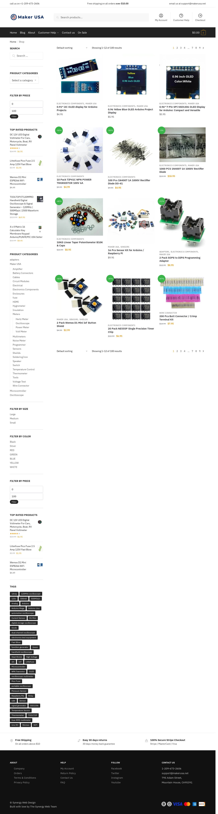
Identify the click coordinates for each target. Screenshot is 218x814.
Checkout (200, 17)
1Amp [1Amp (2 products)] (14, 593)
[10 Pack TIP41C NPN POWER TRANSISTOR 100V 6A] (80, 150)
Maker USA (91, 103)
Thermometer (20, 373)
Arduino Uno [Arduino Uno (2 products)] (34, 608)
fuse (15, 297)
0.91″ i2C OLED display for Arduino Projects (77, 108)
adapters (164, 252)
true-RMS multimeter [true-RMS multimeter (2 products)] (21, 720)
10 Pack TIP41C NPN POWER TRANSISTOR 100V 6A (74, 181)
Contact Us (66, 777)
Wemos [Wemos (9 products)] (25, 725)
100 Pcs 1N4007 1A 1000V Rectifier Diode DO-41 (129, 182)
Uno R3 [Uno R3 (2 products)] (15, 725)
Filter (14, 116)
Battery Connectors (23, 273)
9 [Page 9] (199, 47)
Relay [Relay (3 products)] (30, 696)
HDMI (16, 301)
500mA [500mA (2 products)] (23, 598)
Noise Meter (19, 340)
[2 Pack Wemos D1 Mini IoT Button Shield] (80, 296)
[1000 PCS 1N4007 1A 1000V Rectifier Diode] (182, 144)
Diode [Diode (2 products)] (14, 627)
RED (12, 450)
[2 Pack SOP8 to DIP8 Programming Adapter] (182, 223)
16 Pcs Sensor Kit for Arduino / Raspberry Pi (126, 251)
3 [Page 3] (180, 47)
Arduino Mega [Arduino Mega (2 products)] (18, 608)
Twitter (115, 773)
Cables (16, 277)
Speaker (17, 361)
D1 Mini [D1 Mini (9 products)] (32, 618)
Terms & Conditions (25, 777)
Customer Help (181, 17)
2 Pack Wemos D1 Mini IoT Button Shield (76, 324)
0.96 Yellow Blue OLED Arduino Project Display (130, 111)
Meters (16, 314)
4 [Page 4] (184, 47)
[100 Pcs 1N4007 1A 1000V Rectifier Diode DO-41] (131, 150)
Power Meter (22, 327)
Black (13, 441)
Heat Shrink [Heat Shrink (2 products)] (17, 657)
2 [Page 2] (177, 47)
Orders (18, 773)
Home (13, 41)
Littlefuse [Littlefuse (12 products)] (30, 661)
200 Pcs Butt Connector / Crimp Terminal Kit (178, 318)
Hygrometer (19, 305)
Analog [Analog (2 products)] (15, 603)
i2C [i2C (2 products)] (13, 661)
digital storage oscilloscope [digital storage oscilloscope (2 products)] (24, 623)
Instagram (117, 777)
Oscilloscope (22, 323)
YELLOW (14, 462)
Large (13, 414)
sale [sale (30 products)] (13, 700)
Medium (14, 418)
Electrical (18, 285)
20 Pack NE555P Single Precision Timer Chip (131, 330)
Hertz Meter (22, 319)
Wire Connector (168, 313)
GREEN (13, 454)
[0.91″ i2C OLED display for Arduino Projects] (80, 77)
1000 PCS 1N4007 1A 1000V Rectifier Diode (181, 170)
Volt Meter (21, 331)
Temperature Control (24, 369)
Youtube (116, 782)
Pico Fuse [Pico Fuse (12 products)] (16, 681)
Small (13, 422)
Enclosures (18, 293)
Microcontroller (18, 390)
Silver (13, 445)
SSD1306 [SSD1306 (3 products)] (34, 705)
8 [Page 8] (196, 47)
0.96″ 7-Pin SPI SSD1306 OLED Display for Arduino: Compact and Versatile (182, 108)
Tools (15, 377)
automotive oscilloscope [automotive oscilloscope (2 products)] (23, 613)
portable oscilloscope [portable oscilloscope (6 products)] (21, 686)
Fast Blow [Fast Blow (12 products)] (16, 642)
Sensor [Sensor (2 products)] (22, 700)
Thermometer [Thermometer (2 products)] (18, 715)
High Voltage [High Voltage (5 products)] (31, 657)
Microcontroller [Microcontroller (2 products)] (18, 666)
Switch (16, 365)
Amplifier (17, 268)
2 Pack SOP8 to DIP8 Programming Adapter (179, 259)
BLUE (12, 458)
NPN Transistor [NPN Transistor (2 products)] (18, 671)
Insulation (18, 309)
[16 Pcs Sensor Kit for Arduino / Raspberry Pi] (131, 221)
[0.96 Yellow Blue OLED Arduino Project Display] (131, 78)
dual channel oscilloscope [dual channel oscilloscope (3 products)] (23, 632)
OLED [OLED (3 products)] (31, 671)
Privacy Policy (21, 782)
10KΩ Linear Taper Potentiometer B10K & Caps (80, 243)
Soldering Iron (20, 356)
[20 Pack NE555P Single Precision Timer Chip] (131, 299)
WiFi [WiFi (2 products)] (35, 725)
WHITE (13, 467)
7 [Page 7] (192, 47)
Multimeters (19, 336)
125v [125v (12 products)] (14, 598)
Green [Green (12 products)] (35, 647)
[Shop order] (72, 48)
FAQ (62, 782)
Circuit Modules (21, 281)
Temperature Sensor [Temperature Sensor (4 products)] (21, 710)
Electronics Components (70, 103)
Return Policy (68, 773)
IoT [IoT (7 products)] (20, 661)
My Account (161, 17)
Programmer (19, 344)
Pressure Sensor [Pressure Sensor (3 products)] (19, 691)
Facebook (116, 768)
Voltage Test (19, 381)
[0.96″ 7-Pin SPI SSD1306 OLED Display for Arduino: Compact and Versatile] (182, 77)
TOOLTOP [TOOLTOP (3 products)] (32, 715)
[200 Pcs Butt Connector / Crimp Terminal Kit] (182, 293)
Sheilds (84, 319)
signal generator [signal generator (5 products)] (19, 705)
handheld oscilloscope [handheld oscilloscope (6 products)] (22, 652)
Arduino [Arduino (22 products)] (25, 603)
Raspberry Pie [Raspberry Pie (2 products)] (18, 696)
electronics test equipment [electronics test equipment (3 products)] (24, 637)
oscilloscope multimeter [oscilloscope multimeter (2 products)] (22, 676)
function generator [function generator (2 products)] (20, 647)
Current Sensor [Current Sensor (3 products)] (18, 618)
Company (19, 768)
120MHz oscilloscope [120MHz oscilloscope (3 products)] (31, 593)
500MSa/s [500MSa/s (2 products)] (35, 598)
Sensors (125, 247)
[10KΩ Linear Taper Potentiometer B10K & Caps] (80, 217)
